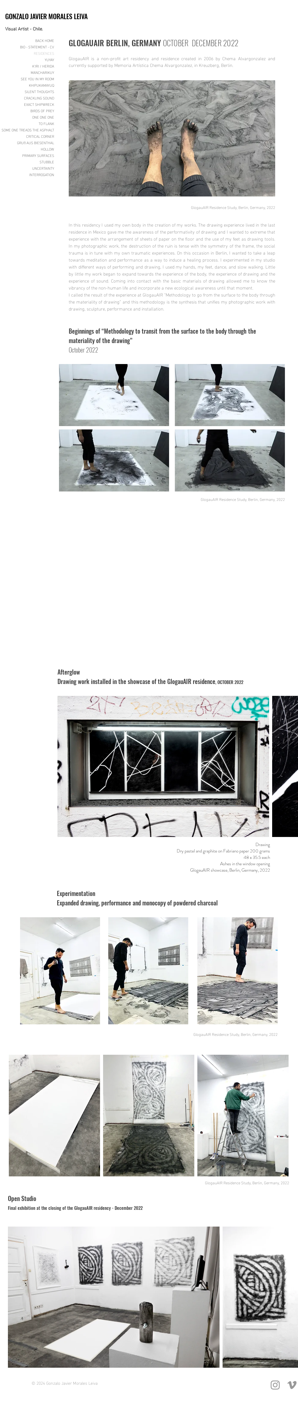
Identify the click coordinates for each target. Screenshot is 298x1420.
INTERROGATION (41, 174)
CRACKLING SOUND (39, 98)
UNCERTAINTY (43, 168)
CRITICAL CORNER (40, 136)
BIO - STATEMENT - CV (37, 46)
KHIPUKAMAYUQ (41, 85)
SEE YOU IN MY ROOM (37, 78)
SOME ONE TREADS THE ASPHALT (32, 130)
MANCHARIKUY (42, 72)
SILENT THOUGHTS (39, 91)
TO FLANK (46, 123)
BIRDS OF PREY (42, 110)
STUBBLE (47, 161)
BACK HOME (44, 40)
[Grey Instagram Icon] (275, 1385)
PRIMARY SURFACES (38, 155)
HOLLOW (47, 149)
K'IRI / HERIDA (43, 66)
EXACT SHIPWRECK (39, 104)
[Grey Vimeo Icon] (292, 1385)
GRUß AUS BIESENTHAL (35, 142)
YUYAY (49, 59)
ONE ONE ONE (43, 117)
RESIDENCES (44, 53)
